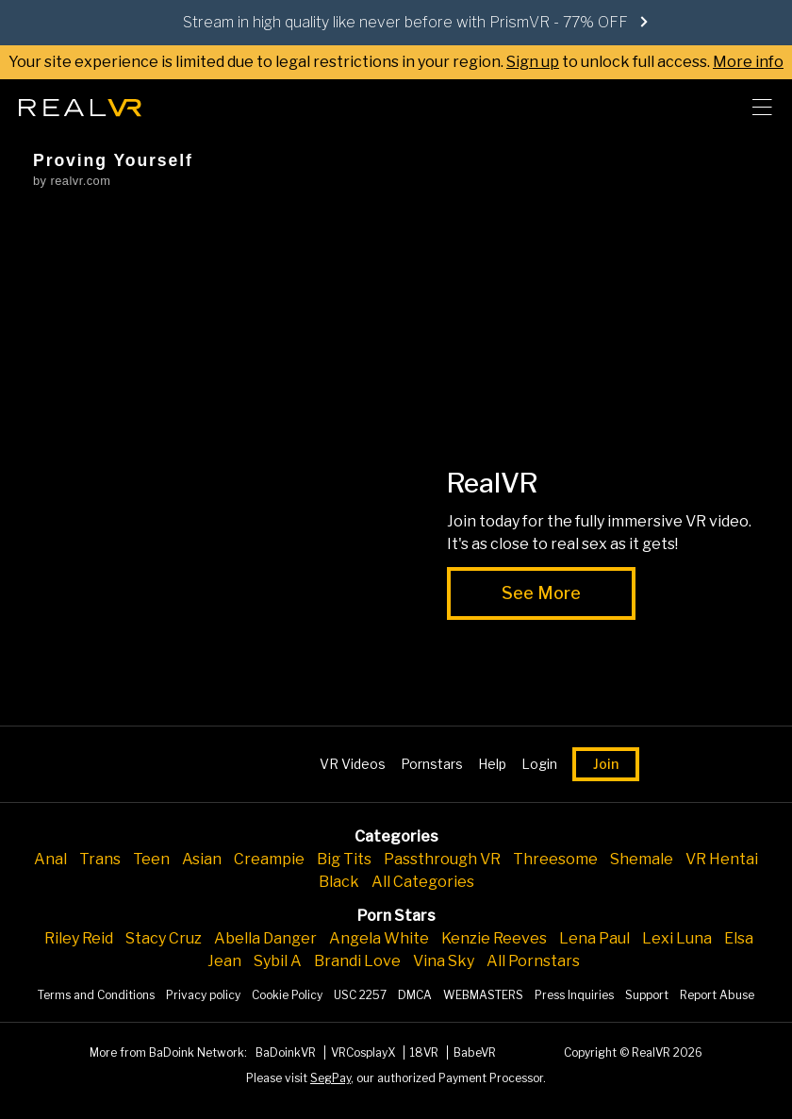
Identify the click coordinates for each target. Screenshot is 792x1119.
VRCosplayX (364, 1052)
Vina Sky (443, 961)
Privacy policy (203, 995)
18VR (425, 1052)
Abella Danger (265, 938)
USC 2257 (360, 995)
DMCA (415, 995)
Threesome (555, 859)
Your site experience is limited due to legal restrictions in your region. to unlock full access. (359, 62)
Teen (151, 859)
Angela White (379, 938)
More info (748, 62)
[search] (712, 107)
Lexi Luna (677, 938)
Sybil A (278, 961)
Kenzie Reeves (494, 938)
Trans (100, 859)
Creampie (269, 859)
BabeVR (475, 1052)
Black (339, 882)
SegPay (330, 1078)
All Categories (422, 882)
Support (646, 995)
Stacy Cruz (163, 938)
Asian (202, 859)
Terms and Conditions (96, 995)
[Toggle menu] (762, 107)
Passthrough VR (442, 859)
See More (541, 593)
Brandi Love (357, 961)
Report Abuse (717, 995)
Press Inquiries (574, 995)
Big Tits (344, 859)
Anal (50, 859)
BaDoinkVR (287, 1052)
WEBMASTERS (483, 995)
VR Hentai (721, 859)
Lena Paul (594, 938)
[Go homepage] (80, 102)
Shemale (641, 859)
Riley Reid (78, 938)
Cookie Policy (287, 995)
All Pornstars (533, 961)
